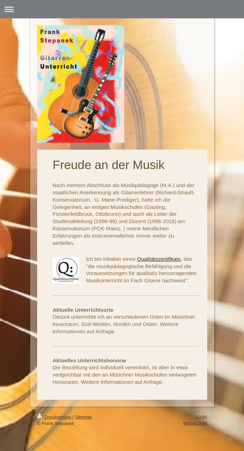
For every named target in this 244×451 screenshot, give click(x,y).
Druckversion (55, 416)
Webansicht (195, 423)
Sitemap (83, 416)
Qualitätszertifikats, (159, 259)
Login (201, 416)
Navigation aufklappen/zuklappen (122, 9)
